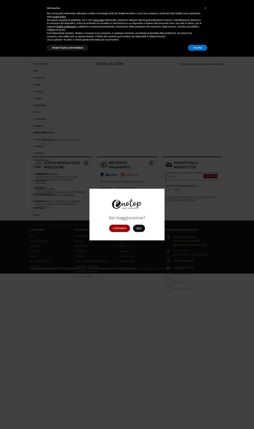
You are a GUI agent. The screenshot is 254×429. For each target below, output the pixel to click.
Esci (139, 228)
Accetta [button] (197, 47)
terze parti (98, 20)
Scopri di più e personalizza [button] (67, 47)
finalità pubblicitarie (66, 26)
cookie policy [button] (59, 16)
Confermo (119, 228)
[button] (205, 8)
